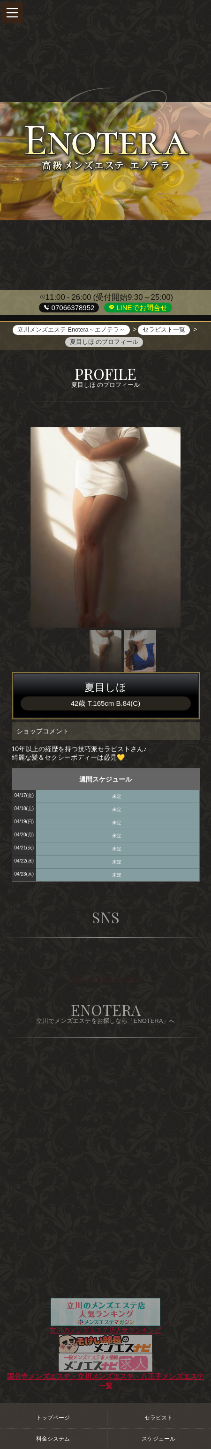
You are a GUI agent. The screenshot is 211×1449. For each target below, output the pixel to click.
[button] (12, 12)
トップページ (53, 1417)
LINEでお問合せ (140, 308)
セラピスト (158, 1417)
